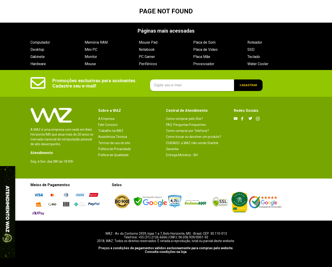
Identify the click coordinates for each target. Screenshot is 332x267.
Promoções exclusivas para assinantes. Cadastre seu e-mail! (94, 83)
